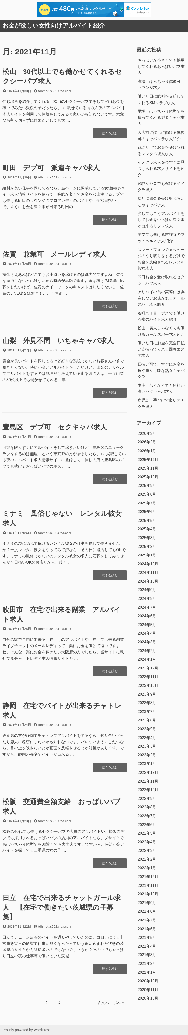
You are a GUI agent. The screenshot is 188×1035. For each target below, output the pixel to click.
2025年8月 (147, 494)
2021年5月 (147, 937)
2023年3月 (147, 746)
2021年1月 (147, 972)
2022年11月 (148, 781)
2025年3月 (147, 538)
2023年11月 (148, 677)
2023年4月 (147, 738)
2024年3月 (147, 642)
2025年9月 (147, 485)
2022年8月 (147, 807)
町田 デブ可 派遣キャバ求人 (51, 168)
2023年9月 (147, 694)
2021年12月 (148, 877)
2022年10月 (148, 790)
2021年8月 (147, 911)
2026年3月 (147, 433)
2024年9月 (147, 590)
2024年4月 (147, 633)
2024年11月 (148, 572)
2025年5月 (147, 520)
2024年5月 (147, 625)
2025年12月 (148, 460)
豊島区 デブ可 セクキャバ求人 (54, 427)
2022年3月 (147, 850)
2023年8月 (147, 703)
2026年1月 (147, 451)
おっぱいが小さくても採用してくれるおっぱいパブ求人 (161, 66)
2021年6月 (147, 929)
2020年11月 (148, 990)
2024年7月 (147, 607)
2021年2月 (147, 964)
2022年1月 (147, 868)
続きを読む (110, 134)
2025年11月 (148, 468)
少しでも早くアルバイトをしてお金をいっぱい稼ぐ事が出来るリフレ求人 (161, 219)
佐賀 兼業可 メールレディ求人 (54, 254)
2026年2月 (147, 442)
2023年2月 (147, 755)
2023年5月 (147, 729)
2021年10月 (148, 894)
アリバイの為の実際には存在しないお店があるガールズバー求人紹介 (161, 298)
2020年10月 (148, 998)
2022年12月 (148, 772)
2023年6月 (147, 720)
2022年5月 (147, 833)
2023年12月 (148, 668)
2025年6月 (147, 512)
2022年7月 (147, 816)
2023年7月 (147, 712)
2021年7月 (147, 920)
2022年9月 (147, 798)
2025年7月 (147, 503)
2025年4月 (147, 529)
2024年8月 (147, 598)
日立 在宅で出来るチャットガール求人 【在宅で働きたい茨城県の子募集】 (61, 907)
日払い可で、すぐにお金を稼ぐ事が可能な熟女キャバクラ (161, 370)
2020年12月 (148, 981)
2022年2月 (147, 859)
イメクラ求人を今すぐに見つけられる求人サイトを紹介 (161, 168)
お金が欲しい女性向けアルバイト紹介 (53, 25)
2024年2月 (147, 651)
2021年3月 (147, 955)
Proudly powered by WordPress (26, 1030)
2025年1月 (147, 555)
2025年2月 (147, 546)
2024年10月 (148, 581)
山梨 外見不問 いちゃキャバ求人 (58, 341)
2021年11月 (148, 885)
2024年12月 (148, 564)
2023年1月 (147, 764)
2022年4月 (147, 842)
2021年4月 (147, 946)
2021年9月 (147, 903)
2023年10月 (148, 685)
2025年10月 (148, 477)
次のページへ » (111, 1003)
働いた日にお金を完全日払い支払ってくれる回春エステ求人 (161, 349)
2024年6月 (147, 616)
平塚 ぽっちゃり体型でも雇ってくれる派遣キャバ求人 (161, 117)
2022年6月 (147, 825)
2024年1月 (147, 659)
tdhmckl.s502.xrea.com (54, 91)
